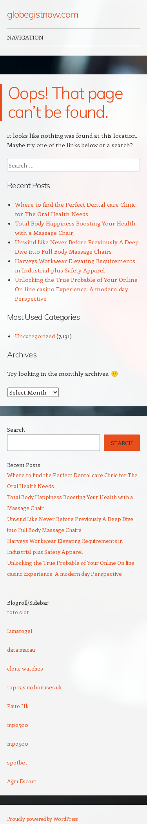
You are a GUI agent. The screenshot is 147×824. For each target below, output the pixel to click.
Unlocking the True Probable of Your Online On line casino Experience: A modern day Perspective (76, 289)
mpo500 (17, 724)
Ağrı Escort (21, 781)
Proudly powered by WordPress (42, 818)
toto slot (18, 612)
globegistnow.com (42, 14)
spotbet (17, 762)
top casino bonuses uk (34, 687)
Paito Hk (18, 706)
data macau (21, 649)
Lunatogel (19, 631)
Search (16, 429)
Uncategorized (35, 336)
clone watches (25, 668)
